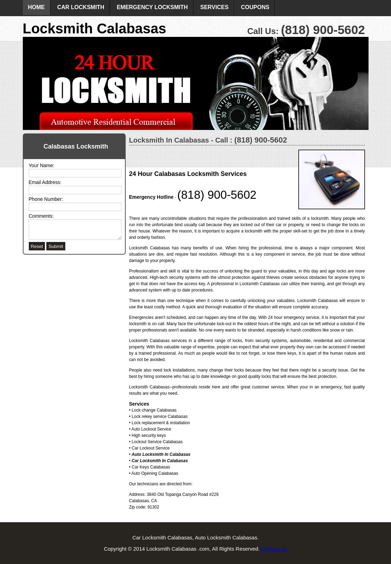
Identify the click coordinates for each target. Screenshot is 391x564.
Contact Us (274, 549)
